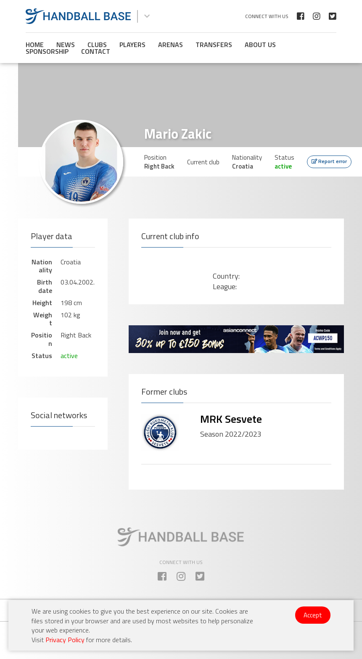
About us (260, 44)
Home (35, 44)
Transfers (214, 44)
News (65, 44)
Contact (95, 51)
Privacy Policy (65, 640)
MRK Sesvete (231, 419)
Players (132, 44)
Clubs (97, 44)
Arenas (170, 44)
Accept (313, 615)
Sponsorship (47, 51)
